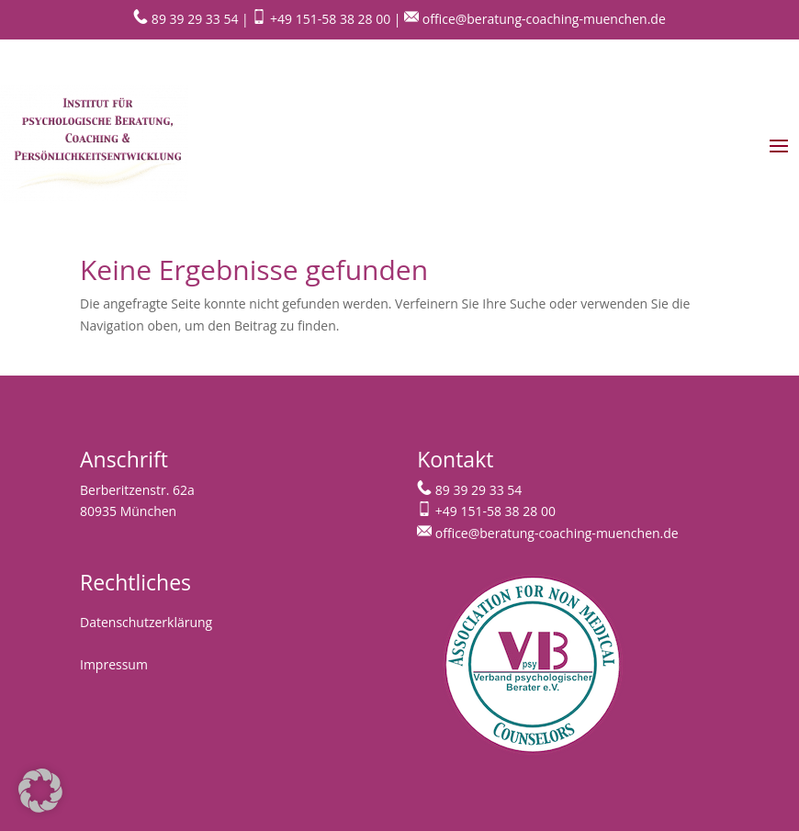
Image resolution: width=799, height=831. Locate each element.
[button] (40, 790)
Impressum (114, 664)
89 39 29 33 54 (185, 19)
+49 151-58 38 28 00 (319, 19)
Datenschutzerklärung (146, 622)
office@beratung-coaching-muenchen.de (535, 19)
